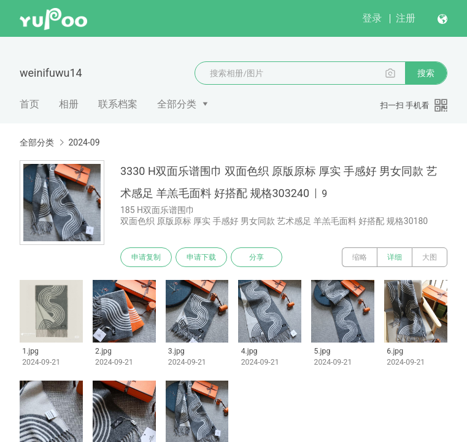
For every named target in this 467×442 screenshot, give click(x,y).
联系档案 (117, 104)
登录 (372, 18)
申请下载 (201, 257)
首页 (29, 104)
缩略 (359, 257)
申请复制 (146, 257)
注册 (405, 18)
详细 (394, 257)
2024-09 (83, 142)
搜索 (425, 73)
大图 (429, 257)
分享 (256, 257)
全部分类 (176, 104)
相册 (69, 104)
